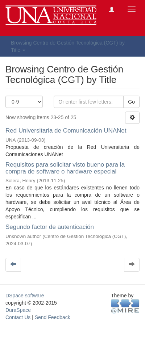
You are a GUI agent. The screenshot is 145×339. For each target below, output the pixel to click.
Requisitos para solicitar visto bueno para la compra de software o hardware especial (65, 168)
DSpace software (24, 295)
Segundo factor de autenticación (49, 226)
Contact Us (17, 317)
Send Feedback (52, 317)
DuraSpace (18, 310)
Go (131, 102)
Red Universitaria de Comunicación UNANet (66, 130)
